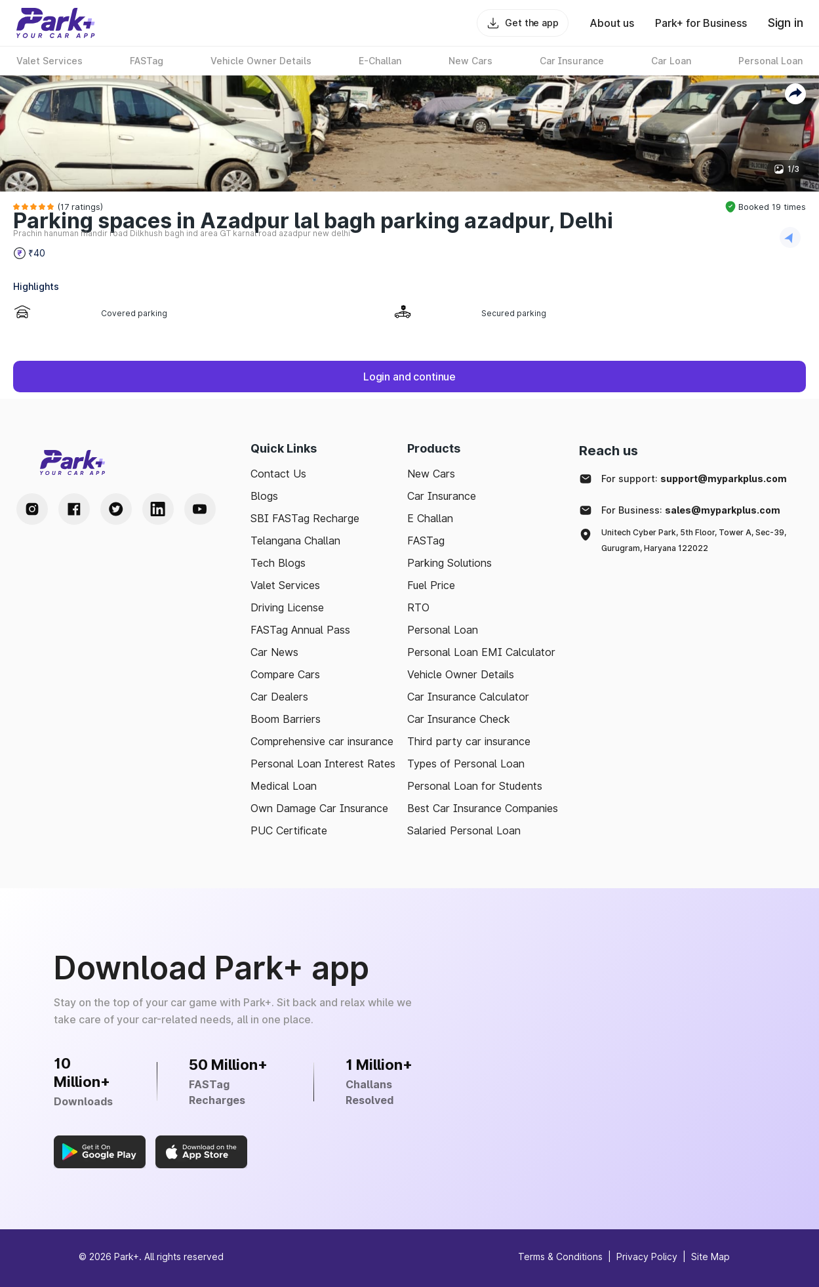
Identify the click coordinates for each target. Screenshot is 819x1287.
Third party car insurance (468, 741)
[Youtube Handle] (200, 509)
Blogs (264, 495)
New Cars (431, 473)
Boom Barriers (285, 718)
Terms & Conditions (560, 1256)
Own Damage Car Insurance (319, 808)
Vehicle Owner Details (460, 674)
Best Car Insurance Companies (482, 808)
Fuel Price (431, 585)
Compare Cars (285, 674)
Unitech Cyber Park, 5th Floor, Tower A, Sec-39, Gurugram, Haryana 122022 (693, 540)
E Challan (430, 518)
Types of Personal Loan (466, 763)
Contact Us (278, 473)
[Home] (55, 23)
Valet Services (285, 585)
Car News (274, 652)
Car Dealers (279, 696)
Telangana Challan (295, 540)
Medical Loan (283, 785)
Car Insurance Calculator (468, 696)
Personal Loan (442, 629)
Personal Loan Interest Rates (322, 763)
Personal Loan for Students (474, 785)
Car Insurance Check (458, 718)
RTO (418, 607)
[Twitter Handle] (116, 509)
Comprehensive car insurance (321, 741)
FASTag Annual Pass (300, 629)
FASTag (426, 540)
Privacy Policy (646, 1256)
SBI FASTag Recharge (304, 518)
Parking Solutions (449, 562)
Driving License (287, 607)
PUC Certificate (288, 830)
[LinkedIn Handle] (158, 509)
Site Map (710, 1256)
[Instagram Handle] (32, 509)
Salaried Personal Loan (464, 830)
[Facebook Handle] (74, 509)
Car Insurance (441, 495)
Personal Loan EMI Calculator (481, 652)
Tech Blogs (278, 562)
